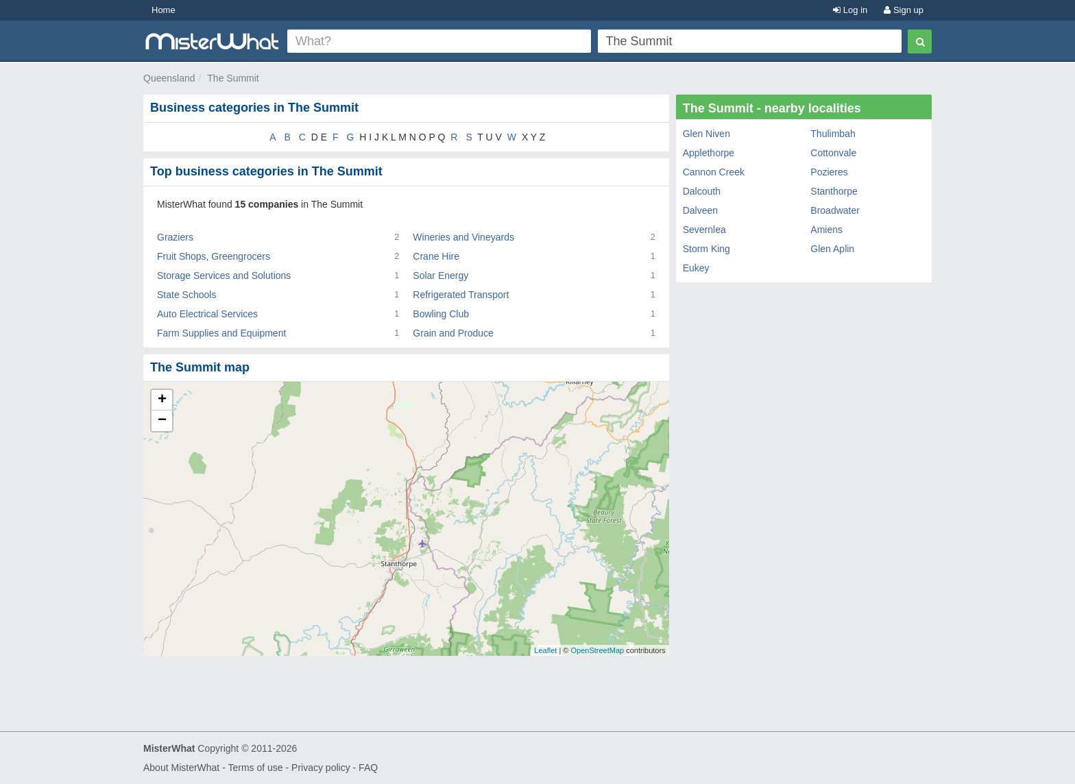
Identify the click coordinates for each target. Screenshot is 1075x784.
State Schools (186, 294)
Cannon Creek (714, 172)
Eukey (696, 267)
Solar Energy (440, 275)
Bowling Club (441, 313)
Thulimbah (832, 133)
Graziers (175, 237)
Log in (850, 10)
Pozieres (828, 172)
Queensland (169, 78)
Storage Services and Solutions (224, 275)
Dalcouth (702, 191)
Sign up (903, 10)
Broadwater (835, 210)
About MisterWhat (181, 767)
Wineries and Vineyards (463, 237)
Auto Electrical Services (207, 313)
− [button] (162, 421)
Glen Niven (706, 133)
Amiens (826, 229)
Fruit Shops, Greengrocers (213, 256)
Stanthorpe (834, 191)
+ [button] (162, 400)
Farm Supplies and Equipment (221, 333)
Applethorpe (709, 152)
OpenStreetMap (597, 650)
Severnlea (704, 229)
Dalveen (700, 210)
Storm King (706, 248)
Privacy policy (320, 767)
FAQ (368, 767)
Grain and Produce (453, 333)
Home (164, 10)
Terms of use (255, 767)
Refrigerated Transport (461, 294)
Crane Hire (436, 256)
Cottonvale (833, 152)
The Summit (232, 78)
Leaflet (545, 650)
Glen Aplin (832, 248)
